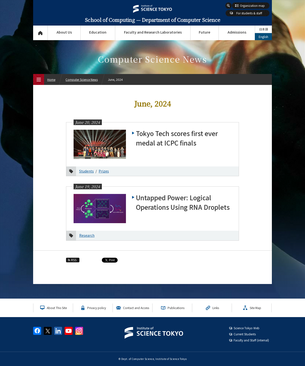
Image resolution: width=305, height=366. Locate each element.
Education (97, 32)
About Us (64, 32)
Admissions (237, 32)
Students (86, 171)
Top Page (40, 33)
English (263, 37)
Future (204, 32)
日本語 (263, 29)
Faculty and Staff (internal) (251, 340)
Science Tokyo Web (246, 328)
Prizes (104, 171)
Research (87, 235)
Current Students (245, 334)
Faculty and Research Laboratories (153, 32)
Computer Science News (82, 79)
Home (51, 79)
